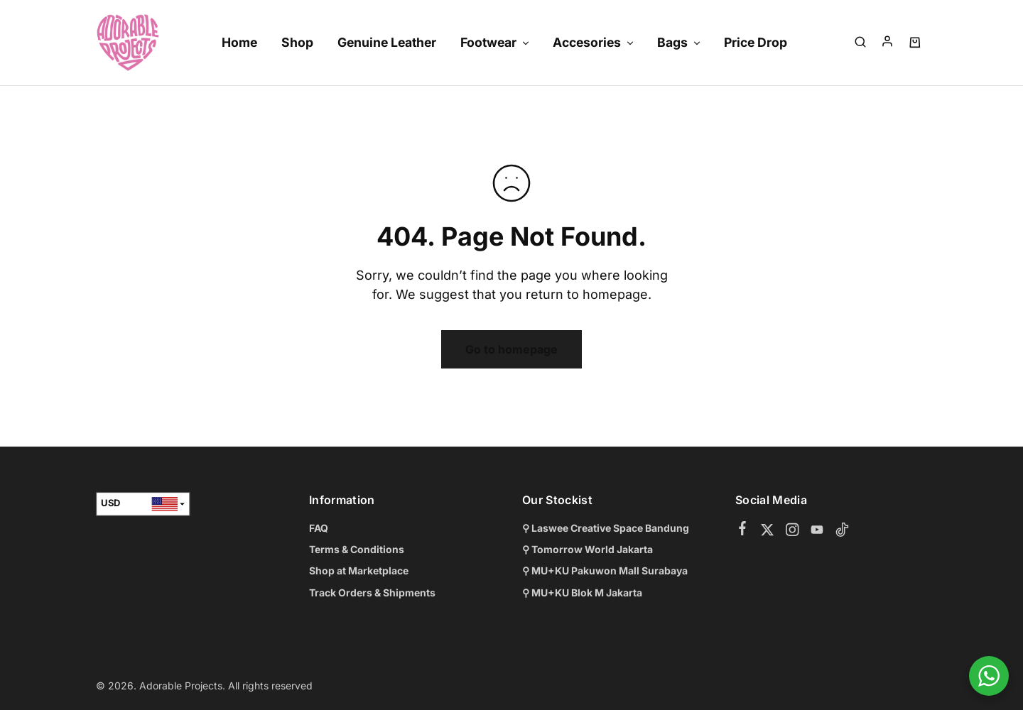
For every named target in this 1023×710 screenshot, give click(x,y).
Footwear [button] (495, 42)
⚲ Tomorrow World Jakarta (587, 549)
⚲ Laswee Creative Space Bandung (605, 528)
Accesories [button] (594, 42)
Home (239, 42)
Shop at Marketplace (358, 570)
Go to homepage (511, 349)
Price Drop (755, 42)
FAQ (318, 528)
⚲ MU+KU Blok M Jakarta (582, 592)
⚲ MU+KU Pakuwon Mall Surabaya (605, 570)
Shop (297, 42)
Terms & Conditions (356, 549)
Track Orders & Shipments (372, 592)
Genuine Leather (386, 42)
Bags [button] (679, 42)
